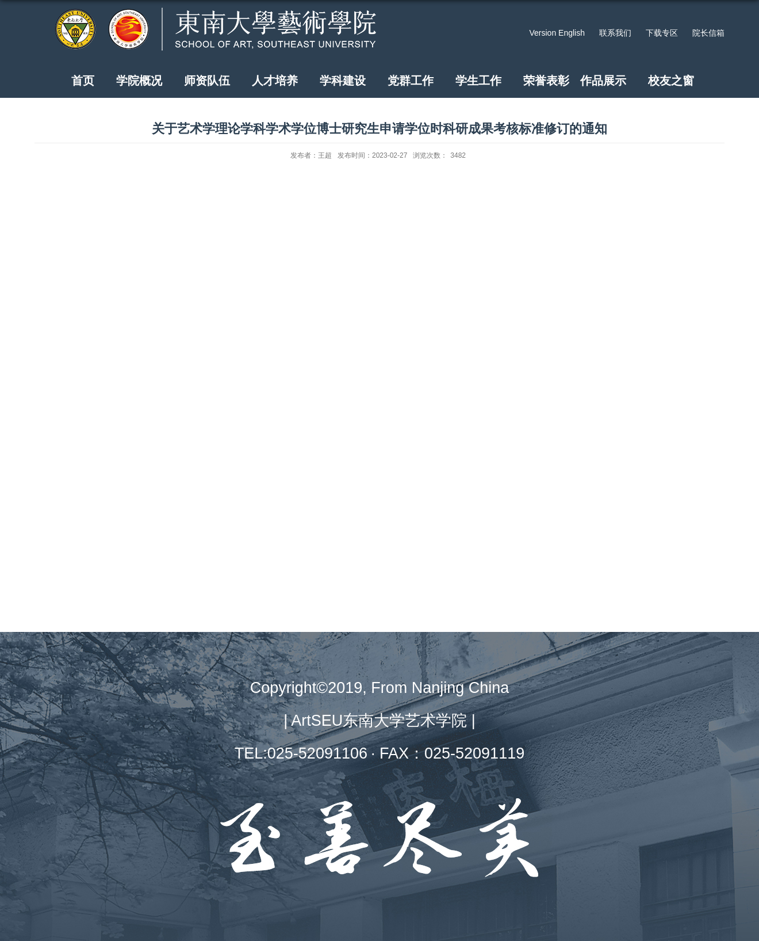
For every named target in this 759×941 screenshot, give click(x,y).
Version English (557, 32)
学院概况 (139, 80)
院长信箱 (708, 32)
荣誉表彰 (546, 80)
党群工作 (411, 80)
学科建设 (343, 80)
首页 (82, 80)
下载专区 (662, 32)
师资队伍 (207, 80)
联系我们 (615, 32)
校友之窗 (671, 80)
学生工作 (478, 80)
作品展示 (603, 80)
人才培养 (275, 80)
